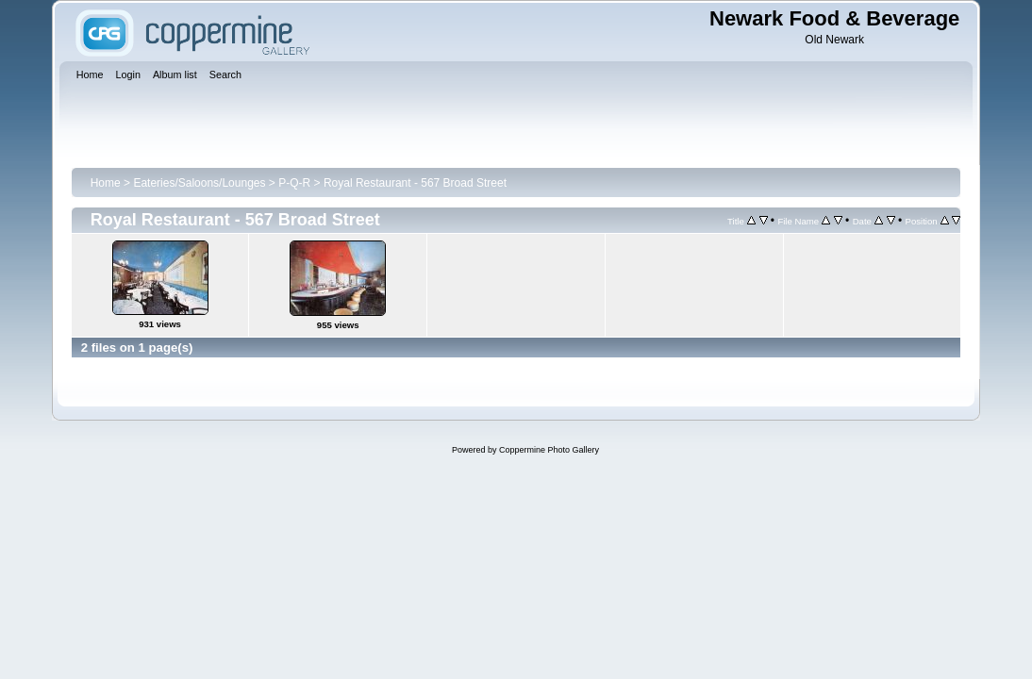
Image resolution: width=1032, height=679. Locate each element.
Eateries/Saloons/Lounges (199, 183)
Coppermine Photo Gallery (549, 450)
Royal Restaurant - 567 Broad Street (415, 183)
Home (106, 183)
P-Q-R (294, 183)
